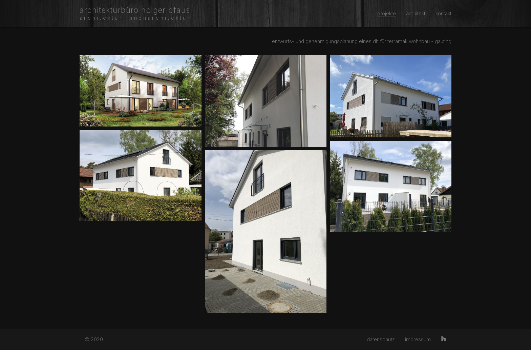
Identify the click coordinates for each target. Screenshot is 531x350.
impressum (418, 339)
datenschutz (381, 339)
